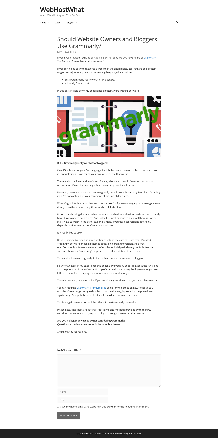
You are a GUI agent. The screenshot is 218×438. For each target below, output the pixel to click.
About (58, 22)
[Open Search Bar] (177, 22)
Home (46, 22)
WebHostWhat (62, 9)
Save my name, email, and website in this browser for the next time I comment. (104, 406)
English (74, 22)
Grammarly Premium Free (91, 287)
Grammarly (150, 57)
